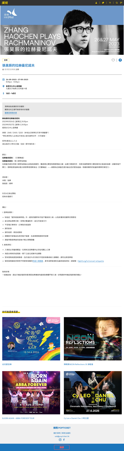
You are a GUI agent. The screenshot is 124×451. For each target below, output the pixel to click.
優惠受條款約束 (11, 113)
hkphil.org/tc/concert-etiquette (91, 261)
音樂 (5, 60)
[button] (120, 60)
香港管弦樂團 (9, 69)
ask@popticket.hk (62, 436)
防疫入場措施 (38, 261)
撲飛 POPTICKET (62, 427)
